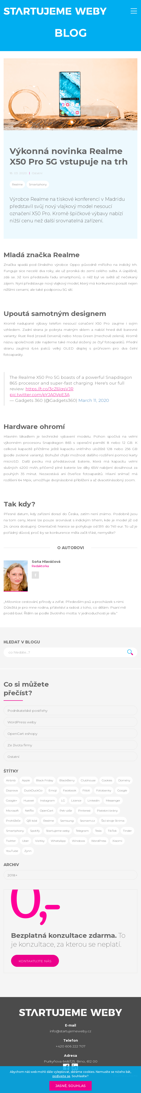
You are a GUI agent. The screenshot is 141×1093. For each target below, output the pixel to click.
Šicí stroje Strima (112, 820)
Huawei (29, 800)
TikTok (112, 830)
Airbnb (11, 780)
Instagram (47, 800)
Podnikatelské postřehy (27, 710)
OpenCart (46, 810)
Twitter (11, 841)
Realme (17, 184)
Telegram (82, 830)
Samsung (67, 820)
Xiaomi (117, 841)
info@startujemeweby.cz (70, 1031)
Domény (124, 780)
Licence (76, 800)
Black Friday (44, 780)
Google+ (11, 800)
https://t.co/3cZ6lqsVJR (49, 388)
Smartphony (38, 184)
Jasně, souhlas (70, 1086)
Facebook (69, 790)
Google (122, 790)
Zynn (28, 851)
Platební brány (107, 810)
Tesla (98, 830)
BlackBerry (67, 780)
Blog (70, 32)
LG (63, 800)
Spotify (35, 830)
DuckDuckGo (33, 790)
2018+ (12, 875)
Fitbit (86, 790)
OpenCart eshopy (22, 733)
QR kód (32, 820)
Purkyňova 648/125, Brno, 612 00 (70, 1061)
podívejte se (61, 1076)
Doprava (12, 790)
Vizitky (40, 841)
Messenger (113, 800)
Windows (78, 841)
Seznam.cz (87, 820)
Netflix (29, 810)
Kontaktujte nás (35, 961)
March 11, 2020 (93, 400)
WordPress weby (21, 722)
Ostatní (13, 756)
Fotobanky (103, 790)
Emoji (53, 790)
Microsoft (12, 810)
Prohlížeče (13, 820)
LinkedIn (94, 800)
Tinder (127, 830)
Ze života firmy (19, 745)
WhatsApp (58, 841)
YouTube (12, 851)
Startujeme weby (58, 830)
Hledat (130, 652)
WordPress (98, 841)
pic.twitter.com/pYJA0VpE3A (40, 394)
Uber (25, 841)
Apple (26, 780)
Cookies (107, 780)
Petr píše (66, 810)
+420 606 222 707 (70, 1046)
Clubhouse (88, 780)
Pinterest (84, 810)
